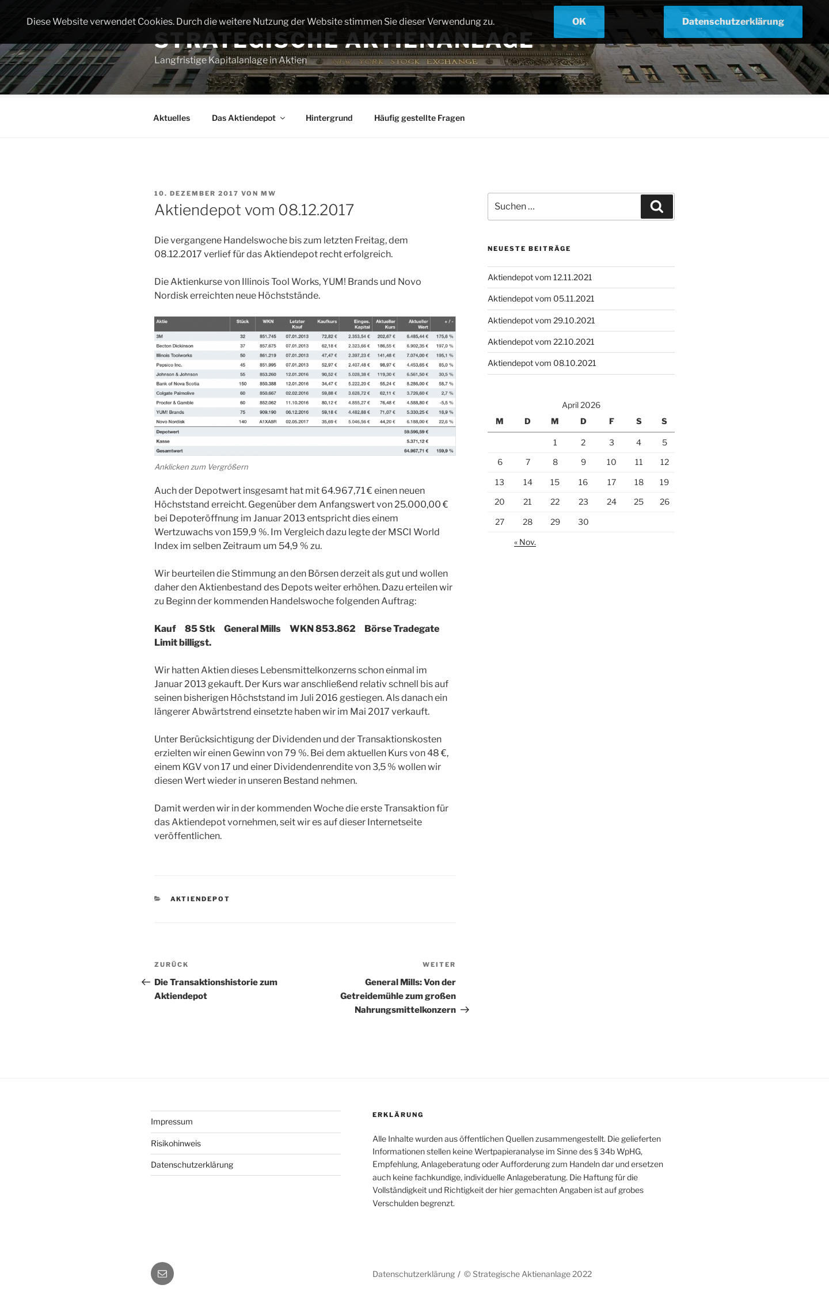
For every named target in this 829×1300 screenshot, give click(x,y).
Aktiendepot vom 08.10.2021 (542, 361)
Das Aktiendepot (249, 116)
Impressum (172, 1119)
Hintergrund (329, 116)
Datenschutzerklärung (192, 1163)
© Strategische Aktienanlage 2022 (528, 1272)
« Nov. (525, 540)
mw (268, 192)
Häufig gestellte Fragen (419, 116)
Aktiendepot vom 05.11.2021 (541, 297)
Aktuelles (171, 116)
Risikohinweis (176, 1141)
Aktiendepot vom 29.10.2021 (541, 318)
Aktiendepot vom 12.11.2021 (540, 275)
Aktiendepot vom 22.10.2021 (541, 340)
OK (579, 21)
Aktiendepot (200, 897)
